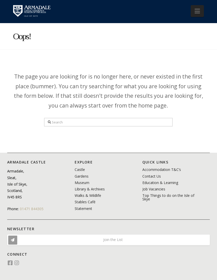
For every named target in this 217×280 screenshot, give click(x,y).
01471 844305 (32, 208)
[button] (197, 11)
